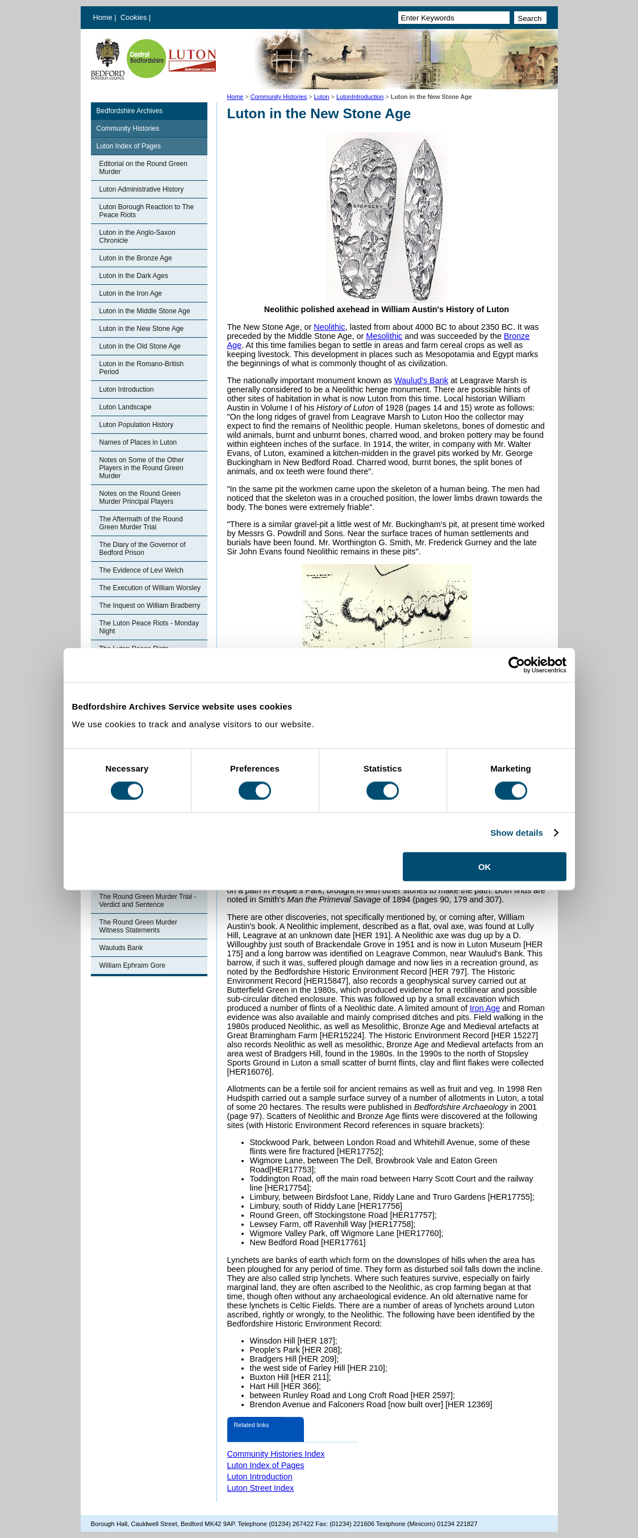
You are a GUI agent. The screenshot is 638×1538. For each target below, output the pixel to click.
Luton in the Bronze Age (135, 258)
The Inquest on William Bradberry (150, 606)
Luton (322, 96)
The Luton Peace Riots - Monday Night (149, 627)
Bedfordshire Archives (130, 111)
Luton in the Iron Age (130, 293)
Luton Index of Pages (129, 146)
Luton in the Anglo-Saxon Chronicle (137, 236)
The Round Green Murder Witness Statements (138, 926)
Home (102, 17)
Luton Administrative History (141, 189)
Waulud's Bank (421, 380)
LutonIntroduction (359, 96)
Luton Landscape (125, 407)
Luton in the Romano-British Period (141, 368)
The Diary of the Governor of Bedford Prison (142, 549)
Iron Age (485, 1008)
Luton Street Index (260, 1488)
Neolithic (329, 326)
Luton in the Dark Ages (133, 276)
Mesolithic (384, 336)
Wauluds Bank (121, 948)
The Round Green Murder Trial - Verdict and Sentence (148, 901)
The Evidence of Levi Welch (141, 570)
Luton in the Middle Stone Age (144, 311)
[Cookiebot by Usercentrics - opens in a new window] (516, 664)
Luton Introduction (126, 389)
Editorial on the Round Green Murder (143, 168)
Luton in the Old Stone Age (140, 346)
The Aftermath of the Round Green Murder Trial (141, 523)
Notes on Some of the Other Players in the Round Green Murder (141, 468)
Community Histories (279, 96)
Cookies (134, 17)
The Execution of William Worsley (150, 588)
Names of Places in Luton (138, 442)
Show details (516, 832)
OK (484, 867)
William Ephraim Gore (132, 965)
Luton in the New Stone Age (141, 329)
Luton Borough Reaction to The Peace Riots (146, 211)
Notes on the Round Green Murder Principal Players (140, 497)
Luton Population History (136, 425)
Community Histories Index (276, 1453)
